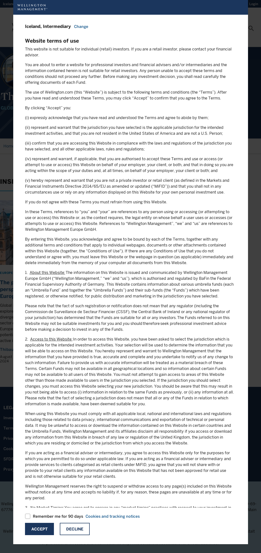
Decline (74, 529)
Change (81, 26)
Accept (39, 529)
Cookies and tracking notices (113, 516)
